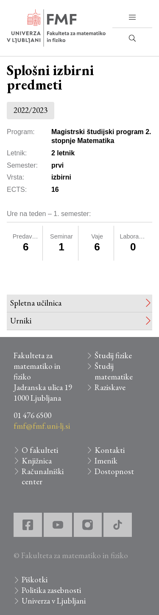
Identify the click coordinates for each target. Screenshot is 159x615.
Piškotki (34, 579)
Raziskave (110, 387)
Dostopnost (114, 471)
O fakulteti (40, 450)
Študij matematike (114, 371)
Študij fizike (113, 355)
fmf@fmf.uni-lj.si (42, 426)
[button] (132, 17)
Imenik (106, 460)
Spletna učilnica (35, 303)
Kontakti (110, 450)
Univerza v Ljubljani (54, 600)
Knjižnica (37, 460)
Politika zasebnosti (51, 590)
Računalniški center (43, 476)
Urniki (20, 320)
